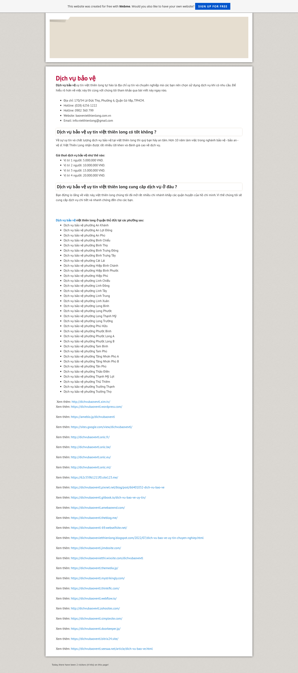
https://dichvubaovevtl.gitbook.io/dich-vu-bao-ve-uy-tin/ (108, 497)
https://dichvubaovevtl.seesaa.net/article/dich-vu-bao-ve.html (112, 649)
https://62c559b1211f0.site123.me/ (94, 477)
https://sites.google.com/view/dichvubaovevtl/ (101, 427)
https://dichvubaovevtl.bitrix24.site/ (94, 639)
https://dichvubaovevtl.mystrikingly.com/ (98, 578)
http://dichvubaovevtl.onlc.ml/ (91, 467)
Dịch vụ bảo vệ (66, 220)
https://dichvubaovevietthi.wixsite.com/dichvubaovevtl (107, 558)
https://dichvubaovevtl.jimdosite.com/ (96, 548)
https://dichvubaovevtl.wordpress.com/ (96, 407)
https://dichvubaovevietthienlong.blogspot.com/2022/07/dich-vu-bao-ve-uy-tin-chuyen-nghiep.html (137, 538)
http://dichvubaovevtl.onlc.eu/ (91, 457)
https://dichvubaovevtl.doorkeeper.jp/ (95, 629)
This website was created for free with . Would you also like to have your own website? (149, 6)
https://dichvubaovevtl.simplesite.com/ (96, 618)
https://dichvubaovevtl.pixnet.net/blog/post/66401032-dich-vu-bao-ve (118, 487)
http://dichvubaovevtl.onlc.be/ (91, 447)
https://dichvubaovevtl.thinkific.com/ (95, 588)
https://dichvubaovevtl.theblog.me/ (94, 518)
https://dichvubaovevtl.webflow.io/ (94, 598)
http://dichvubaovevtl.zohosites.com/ (95, 608)
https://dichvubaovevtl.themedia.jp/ (94, 568)
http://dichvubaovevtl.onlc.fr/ (90, 437)
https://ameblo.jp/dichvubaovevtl (93, 417)
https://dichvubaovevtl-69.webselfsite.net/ (99, 528)
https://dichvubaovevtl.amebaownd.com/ (98, 508)
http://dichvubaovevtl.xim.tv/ (91, 402)
